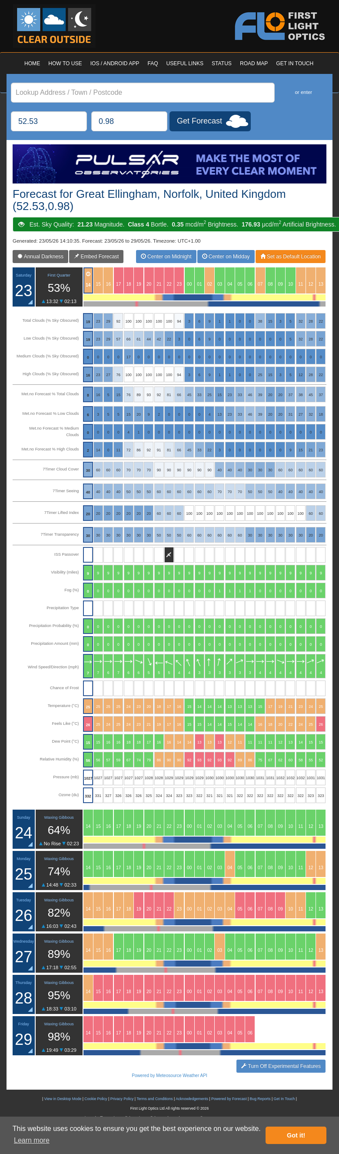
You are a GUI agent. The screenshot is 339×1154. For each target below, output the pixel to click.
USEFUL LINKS (184, 63)
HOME (32, 63)
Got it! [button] (296, 1135)
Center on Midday (226, 256)
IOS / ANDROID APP (115, 63)
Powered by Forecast (229, 1099)
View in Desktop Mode (63, 1099)
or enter (303, 92)
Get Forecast (199, 121)
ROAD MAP (254, 63)
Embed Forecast (96, 256)
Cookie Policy (95, 1099)
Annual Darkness (40, 256)
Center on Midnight (166, 256)
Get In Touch (284, 1099)
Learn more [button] (32, 1140)
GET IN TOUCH (294, 63)
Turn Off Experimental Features (281, 1066)
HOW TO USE (65, 63)
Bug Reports (260, 1099)
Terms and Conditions (154, 1099)
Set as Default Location (290, 256)
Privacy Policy (122, 1099)
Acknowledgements (192, 1099)
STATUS (222, 63)
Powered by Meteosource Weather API (169, 1075)
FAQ (152, 63)
